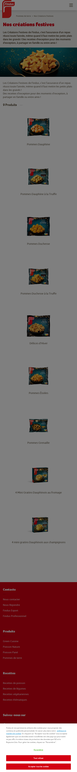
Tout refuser (39, 758)
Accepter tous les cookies (38, 766)
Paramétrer (38, 750)
